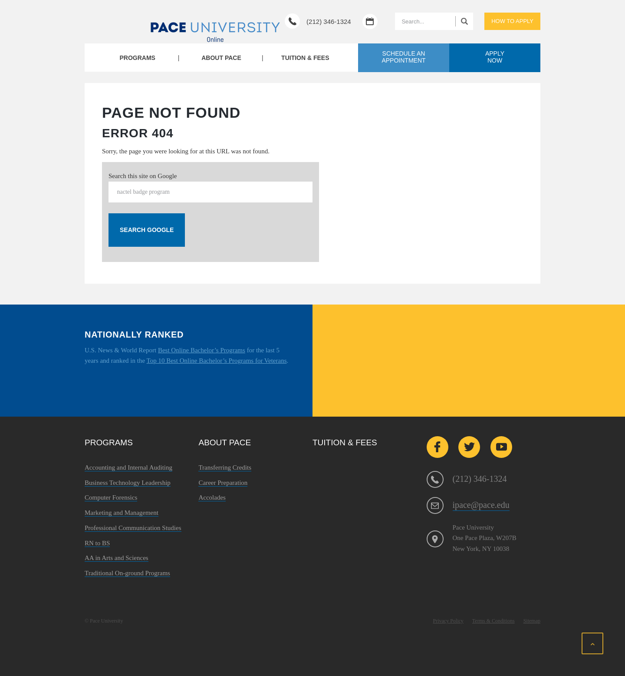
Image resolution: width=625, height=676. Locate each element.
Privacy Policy (448, 621)
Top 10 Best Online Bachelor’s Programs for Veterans (217, 360)
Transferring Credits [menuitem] (224, 467)
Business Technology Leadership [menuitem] (128, 482)
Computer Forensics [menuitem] (111, 497)
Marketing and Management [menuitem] (121, 512)
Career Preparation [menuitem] (222, 482)
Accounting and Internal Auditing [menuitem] (128, 467)
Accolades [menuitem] (211, 497)
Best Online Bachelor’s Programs (201, 350)
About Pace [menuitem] (221, 57)
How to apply (512, 21)
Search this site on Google (143, 175)
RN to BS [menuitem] (97, 543)
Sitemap (531, 621)
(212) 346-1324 (328, 21)
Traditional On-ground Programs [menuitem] (127, 573)
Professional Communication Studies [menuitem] (133, 527)
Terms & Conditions (493, 621)
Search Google (147, 229)
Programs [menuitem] (137, 57)
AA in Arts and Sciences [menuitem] (116, 557)
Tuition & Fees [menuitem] (305, 57)
